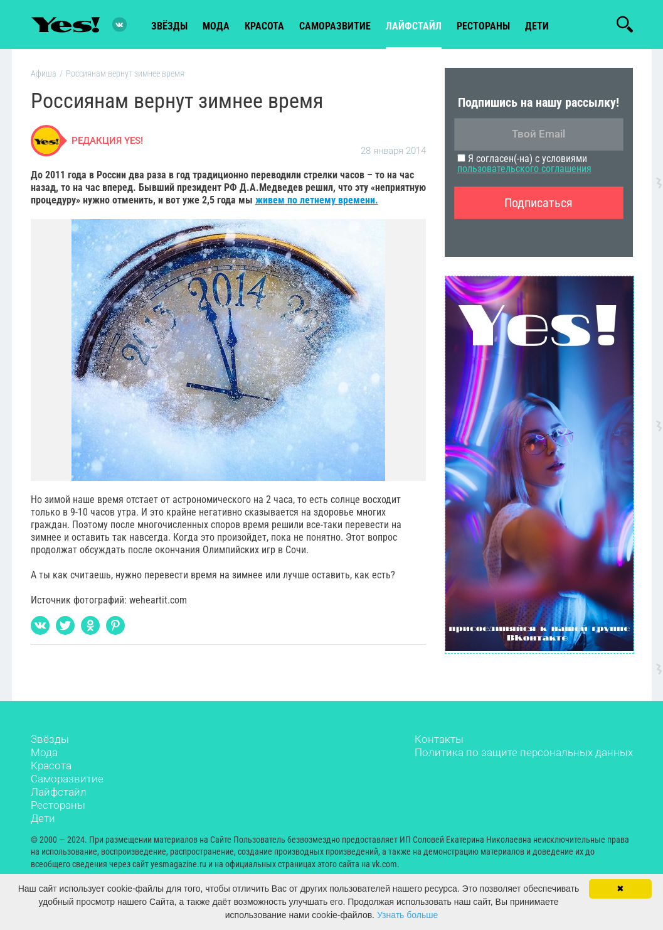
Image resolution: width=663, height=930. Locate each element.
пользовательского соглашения (524, 169)
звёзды (169, 26)
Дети (537, 26)
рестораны (483, 26)
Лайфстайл (59, 792)
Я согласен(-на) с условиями (524, 164)
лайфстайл (414, 26)
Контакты (439, 739)
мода (216, 26)
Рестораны (58, 805)
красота (264, 26)
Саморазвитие (335, 26)
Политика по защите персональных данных (524, 752)
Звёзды (50, 739)
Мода (44, 752)
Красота (51, 765)
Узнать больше (407, 915)
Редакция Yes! (107, 140)
